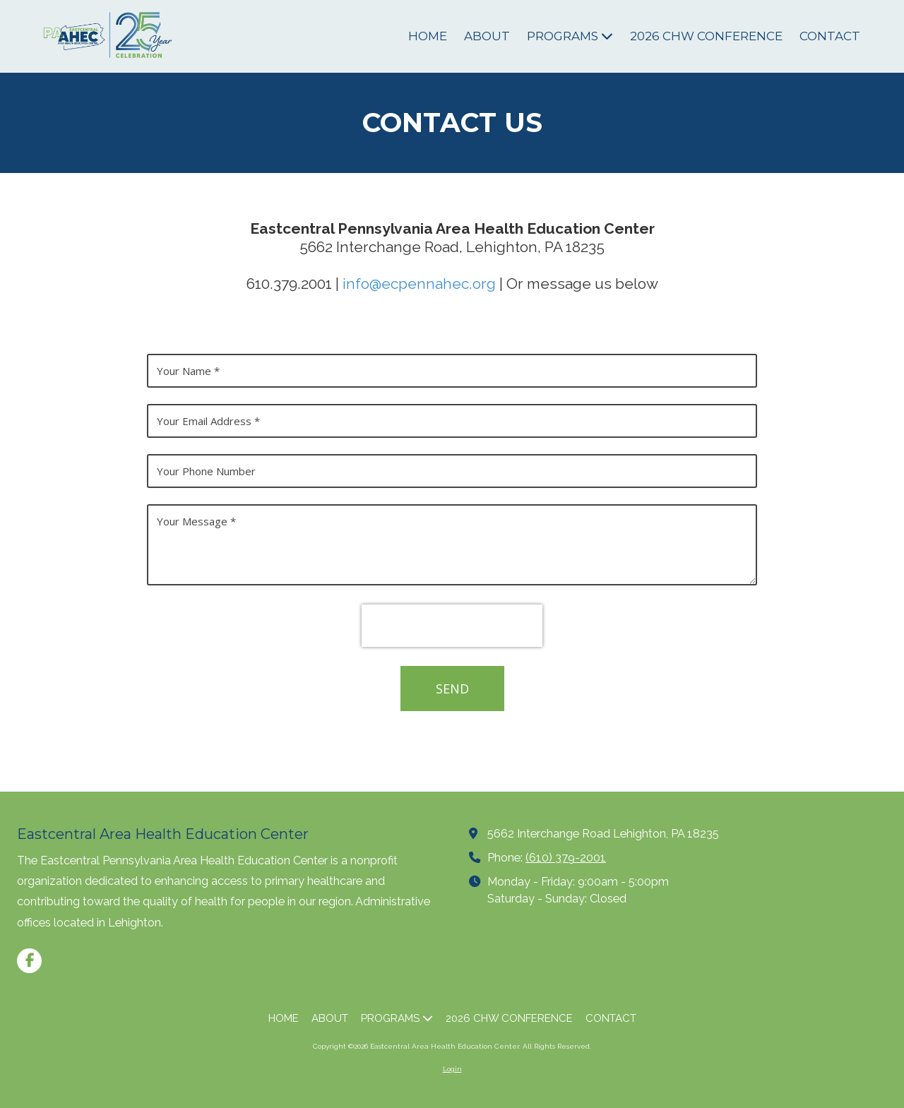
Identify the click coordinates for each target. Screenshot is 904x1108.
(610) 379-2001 (565, 857)
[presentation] (452, 625)
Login (452, 1069)
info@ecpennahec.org (419, 283)
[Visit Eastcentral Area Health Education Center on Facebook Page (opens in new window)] (29, 960)
